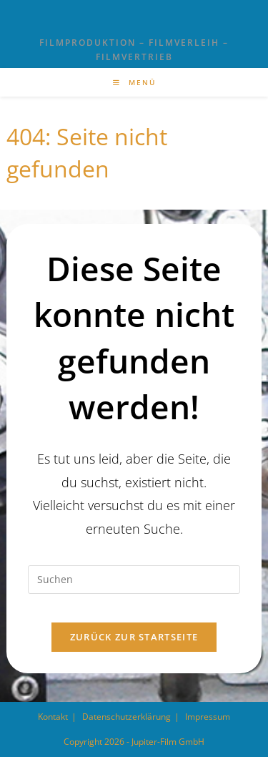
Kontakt (53, 716)
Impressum (207, 716)
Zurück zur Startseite (134, 636)
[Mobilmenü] (134, 82)
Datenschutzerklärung (126, 716)
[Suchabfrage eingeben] (133, 579)
